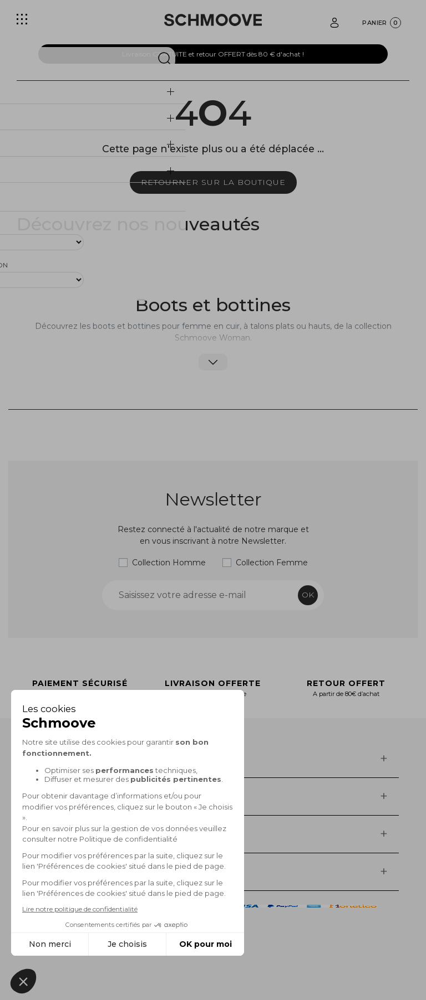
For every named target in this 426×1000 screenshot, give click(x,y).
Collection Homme (169, 563)
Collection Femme (272, 563)
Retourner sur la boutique (213, 182)
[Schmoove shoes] (213, 20)
